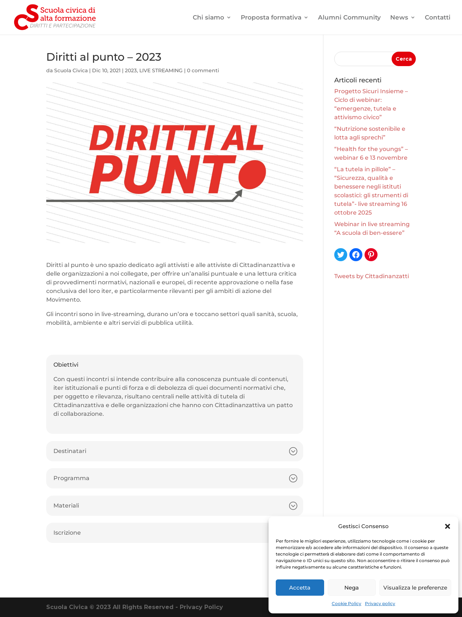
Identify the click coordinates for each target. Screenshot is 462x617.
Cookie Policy (346, 603)
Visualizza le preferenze (415, 587)
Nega (351, 587)
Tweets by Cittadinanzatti (371, 276)
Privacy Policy (201, 607)
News (399, 18)
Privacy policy (380, 603)
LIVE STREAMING (161, 70)
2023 (131, 70)
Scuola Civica (71, 70)
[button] (447, 526)
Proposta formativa (271, 18)
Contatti (437, 18)
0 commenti (203, 70)
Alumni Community (349, 18)
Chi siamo (208, 18)
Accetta (299, 587)
